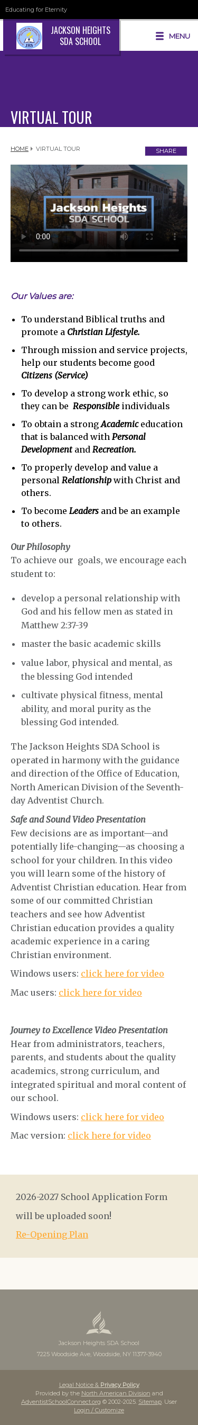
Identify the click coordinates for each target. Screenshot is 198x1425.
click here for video (122, 973)
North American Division (115, 1393)
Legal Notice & (99, 1384)
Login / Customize (99, 1410)
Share (166, 151)
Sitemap (150, 1401)
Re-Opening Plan (52, 1234)
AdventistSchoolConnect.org (61, 1401)
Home (20, 148)
